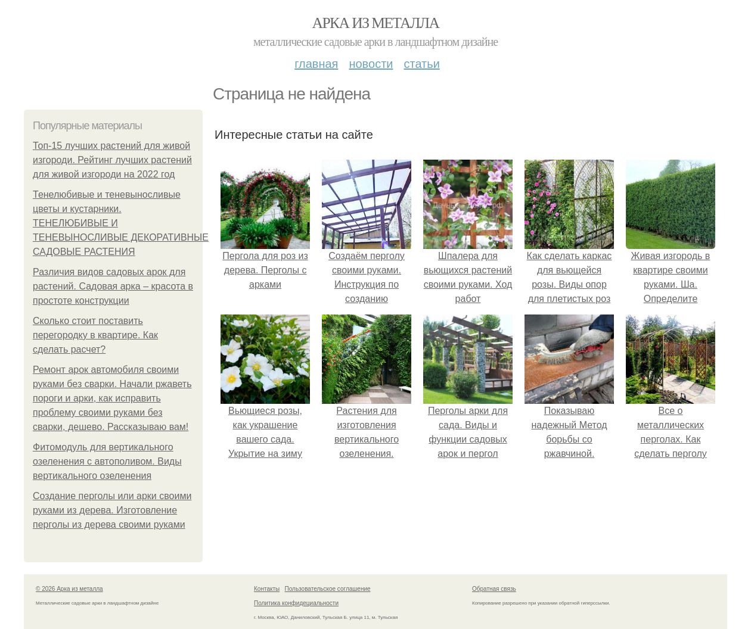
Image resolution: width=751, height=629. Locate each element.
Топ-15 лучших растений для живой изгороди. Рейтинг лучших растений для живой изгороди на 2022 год (112, 160)
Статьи (421, 63)
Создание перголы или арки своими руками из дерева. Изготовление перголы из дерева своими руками (112, 510)
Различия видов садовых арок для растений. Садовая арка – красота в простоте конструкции (113, 286)
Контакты (267, 589)
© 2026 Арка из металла (69, 589)
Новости (371, 63)
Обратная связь (494, 589)
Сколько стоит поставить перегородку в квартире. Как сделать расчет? (95, 335)
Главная (316, 63)
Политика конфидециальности (296, 603)
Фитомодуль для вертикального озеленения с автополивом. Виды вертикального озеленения (107, 461)
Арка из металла (375, 23)
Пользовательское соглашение (328, 589)
